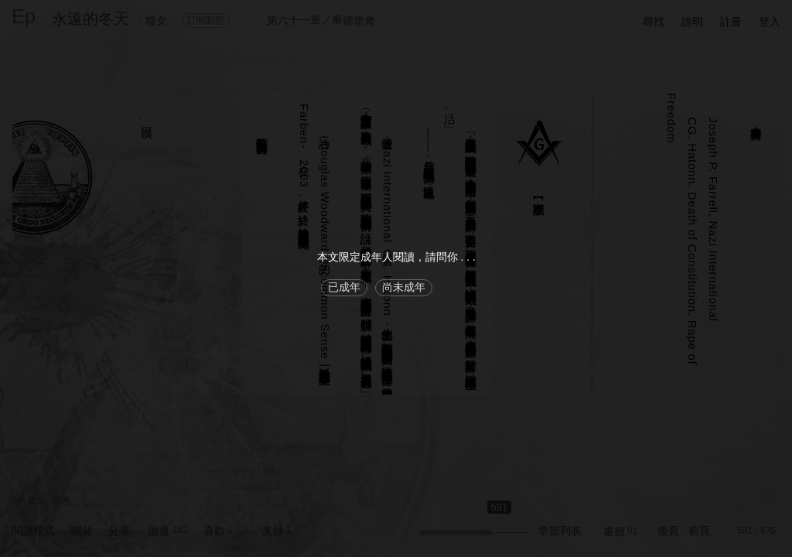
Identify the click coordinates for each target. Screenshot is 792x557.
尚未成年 (403, 287)
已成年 (344, 287)
